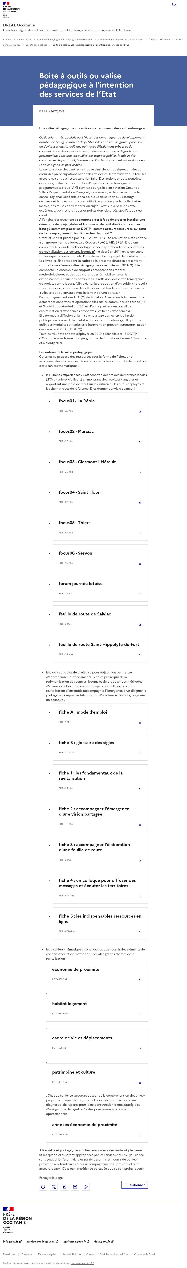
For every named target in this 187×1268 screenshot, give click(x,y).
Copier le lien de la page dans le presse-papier (86, 1187)
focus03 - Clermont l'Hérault (87, 462)
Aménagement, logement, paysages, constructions (64, 39)
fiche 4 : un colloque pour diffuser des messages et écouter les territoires (97, 883)
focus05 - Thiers (74, 523)
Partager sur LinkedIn (64, 1187)
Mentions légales (47, 1254)
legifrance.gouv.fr (74, 1242)
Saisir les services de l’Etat (114, 1254)
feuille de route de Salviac (85, 614)
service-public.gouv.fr (40, 1242)
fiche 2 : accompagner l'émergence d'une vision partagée (94, 811)
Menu (181, 4)
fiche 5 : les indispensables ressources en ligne (100, 919)
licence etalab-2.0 (80, 1263)
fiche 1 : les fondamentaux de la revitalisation (91, 776)
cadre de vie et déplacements (82, 1038)
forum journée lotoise (81, 583)
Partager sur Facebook (43, 1187)
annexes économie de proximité (84, 1125)
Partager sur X (54, 1187)
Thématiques (24, 39)
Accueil (7, 39)
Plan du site (9, 1254)
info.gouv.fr (10, 1242)
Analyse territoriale (159, 39)
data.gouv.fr (102, 1242)
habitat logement (69, 1004)
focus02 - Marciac (76, 431)
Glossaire (27, 1254)
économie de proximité (75, 969)
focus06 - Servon (75, 553)
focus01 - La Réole (77, 401)
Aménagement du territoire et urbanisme (120, 39)
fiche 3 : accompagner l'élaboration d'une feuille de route (94, 847)
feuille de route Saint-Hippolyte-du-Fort (99, 644)
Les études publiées (36, 45)
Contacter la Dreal (144, 1254)
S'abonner (135, 1185)
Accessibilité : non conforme (78, 1254)
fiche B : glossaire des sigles (86, 742)
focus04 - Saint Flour (79, 492)
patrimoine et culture (73, 1072)
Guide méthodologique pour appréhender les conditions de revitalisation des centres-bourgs (91, 249)
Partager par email (75, 1187)
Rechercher (174, 4)
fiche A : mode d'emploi (83, 712)
